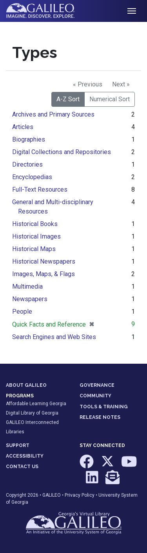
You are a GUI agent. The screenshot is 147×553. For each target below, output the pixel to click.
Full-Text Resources (39, 189)
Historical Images (36, 236)
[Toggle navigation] (132, 11)
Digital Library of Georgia (32, 413)
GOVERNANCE (97, 385)
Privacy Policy (79, 495)
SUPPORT (17, 445)
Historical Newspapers (43, 261)
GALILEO (51, 495)
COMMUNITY (95, 396)
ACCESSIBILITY (25, 456)
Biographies (28, 139)
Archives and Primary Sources (53, 114)
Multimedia (27, 286)
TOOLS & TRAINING (104, 406)
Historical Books (35, 224)
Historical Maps (34, 249)
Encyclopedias (32, 177)
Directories (27, 164)
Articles (22, 127)
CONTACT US (22, 466)
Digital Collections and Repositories (61, 152)
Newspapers (29, 299)
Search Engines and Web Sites (54, 337)
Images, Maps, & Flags (43, 274)
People (22, 311)
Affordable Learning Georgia (36, 403)
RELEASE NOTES (100, 417)
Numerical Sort (109, 99)
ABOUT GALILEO (26, 385)
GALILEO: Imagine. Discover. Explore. (46, 11)
